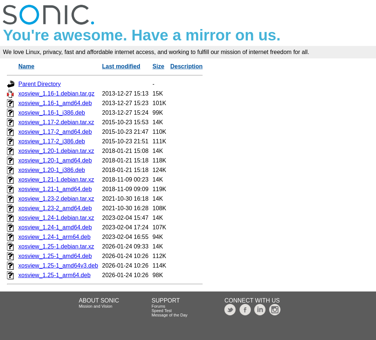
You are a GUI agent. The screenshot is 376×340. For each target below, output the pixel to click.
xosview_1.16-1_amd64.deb (55, 103)
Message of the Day (170, 315)
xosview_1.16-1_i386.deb (51, 113)
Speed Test (162, 310)
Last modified (121, 66)
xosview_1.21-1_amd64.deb (55, 189)
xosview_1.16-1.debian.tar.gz (56, 93)
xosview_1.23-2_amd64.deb (55, 208)
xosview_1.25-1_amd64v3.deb (58, 265)
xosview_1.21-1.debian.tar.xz (56, 179)
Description (186, 66)
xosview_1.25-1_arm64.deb (54, 275)
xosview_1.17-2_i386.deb (51, 141)
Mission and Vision (95, 306)
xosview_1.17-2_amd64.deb (55, 132)
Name (26, 66)
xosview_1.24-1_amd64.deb (55, 227)
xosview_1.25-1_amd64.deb (55, 256)
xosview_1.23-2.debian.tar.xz (56, 199)
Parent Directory (39, 84)
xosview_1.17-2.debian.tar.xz (56, 122)
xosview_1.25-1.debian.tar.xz (56, 246)
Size (158, 66)
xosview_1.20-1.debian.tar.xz (56, 151)
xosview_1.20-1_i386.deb (51, 170)
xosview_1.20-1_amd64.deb (55, 160)
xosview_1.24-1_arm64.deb (54, 237)
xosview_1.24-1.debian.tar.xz (56, 218)
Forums (158, 306)
